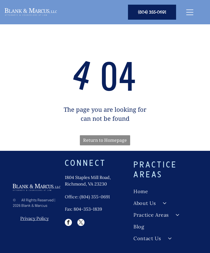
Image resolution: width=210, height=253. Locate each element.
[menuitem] (165, 191)
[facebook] (68, 223)
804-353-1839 (88, 209)
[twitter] (80, 223)
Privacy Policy (34, 218)
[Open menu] (189, 12)
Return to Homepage (105, 140)
